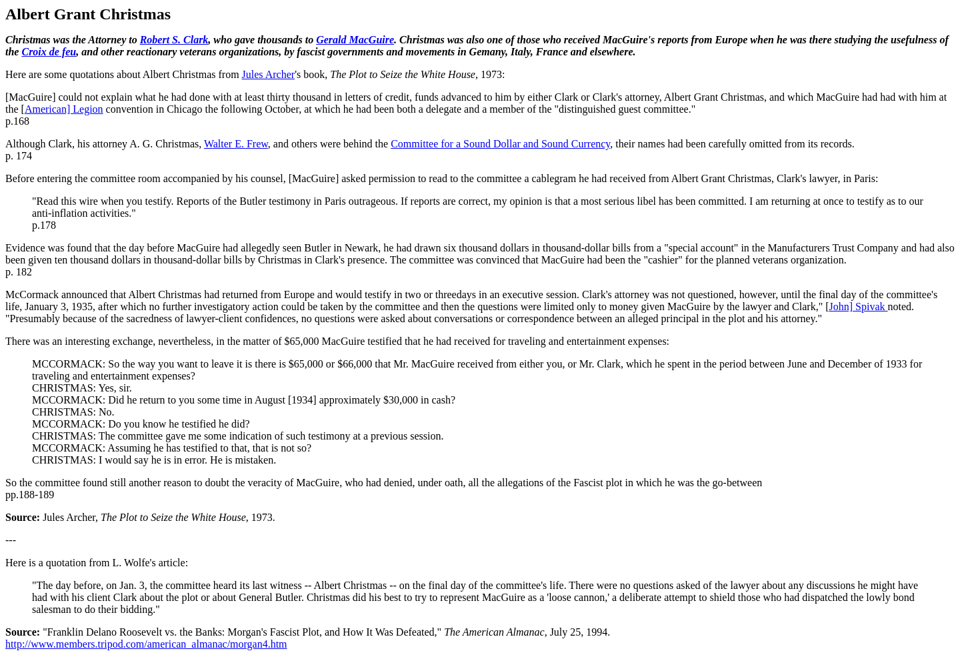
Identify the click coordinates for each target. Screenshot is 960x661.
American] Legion (64, 109)
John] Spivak (858, 306)
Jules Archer (268, 74)
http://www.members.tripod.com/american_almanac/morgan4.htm (146, 644)
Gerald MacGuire (355, 39)
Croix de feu (48, 51)
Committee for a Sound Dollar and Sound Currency (500, 143)
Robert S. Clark (174, 39)
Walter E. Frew (236, 143)
